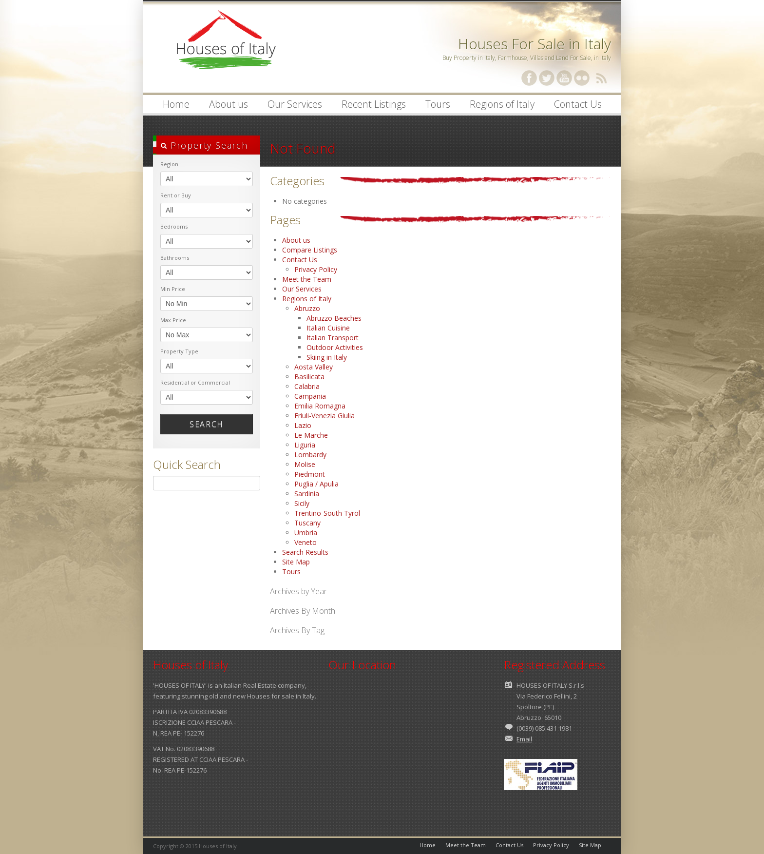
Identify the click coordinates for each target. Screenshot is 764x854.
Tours (437, 104)
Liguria (304, 444)
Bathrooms (174, 257)
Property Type (179, 351)
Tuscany (307, 522)
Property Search (204, 145)
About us (225, 105)
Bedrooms (174, 226)
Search (207, 424)
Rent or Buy (175, 195)
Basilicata (309, 376)
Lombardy (310, 454)
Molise (304, 464)
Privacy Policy (315, 269)
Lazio (302, 425)
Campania (310, 396)
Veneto (305, 542)
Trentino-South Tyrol (327, 513)
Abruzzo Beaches (334, 318)
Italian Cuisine (328, 327)
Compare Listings (309, 249)
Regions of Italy (499, 105)
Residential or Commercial (195, 382)
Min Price (172, 288)
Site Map (296, 561)
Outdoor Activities (334, 347)
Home (176, 104)
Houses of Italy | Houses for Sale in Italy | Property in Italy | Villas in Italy (226, 49)
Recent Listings (374, 104)
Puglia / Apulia (316, 483)
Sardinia (306, 493)
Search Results (305, 552)
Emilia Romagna (319, 405)
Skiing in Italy (326, 357)
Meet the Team (306, 279)
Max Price (173, 320)
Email (524, 739)
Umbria (305, 532)
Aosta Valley (313, 366)
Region (169, 164)
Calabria (307, 386)
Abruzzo (307, 308)
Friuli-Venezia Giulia (324, 415)
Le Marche (311, 435)
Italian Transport (332, 337)
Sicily (301, 503)
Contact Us (578, 104)
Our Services (294, 104)
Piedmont (309, 474)
